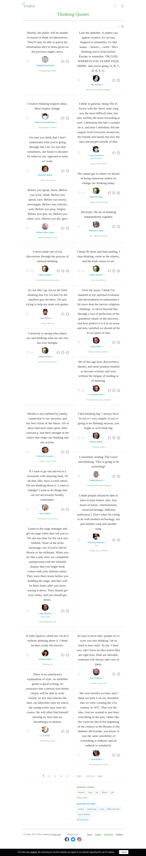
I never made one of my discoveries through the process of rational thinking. (47, 256)
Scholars (107, 400)
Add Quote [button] (108, 835)
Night (48, 71)
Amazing (53, 519)
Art (91, 236)
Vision (53, 462)
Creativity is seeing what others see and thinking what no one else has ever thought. (47, 338)
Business (47, 238)
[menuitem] (118, 27)
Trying (43, 324)
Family (104, 164)
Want (53, 180)
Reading (107, 486)
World (104, 793)
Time (99, 164)
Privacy (98, 835)
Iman (102, 809)
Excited (105, 765)
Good (42, 741)
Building (46, 622)
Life (111, 793)
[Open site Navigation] (122, 6)
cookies (33, 852)
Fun (51, 665)
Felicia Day (91, 809)
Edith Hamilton (113, 809)
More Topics (82, 798)
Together (96, 236)
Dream (98, 202)
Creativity (49, 362)
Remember (90, 90)
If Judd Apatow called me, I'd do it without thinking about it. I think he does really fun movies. (47, 640)
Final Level (56, 835)
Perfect (98, 352)
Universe (104, 352)
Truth (42, 180)
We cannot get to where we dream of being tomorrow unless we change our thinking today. (98, 178)
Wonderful (97, 765)
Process (39, 280)
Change (41, 128)
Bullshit (53, 622)
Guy (52, 324)
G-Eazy (81, 809)
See (55, 362)
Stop (98, 280)
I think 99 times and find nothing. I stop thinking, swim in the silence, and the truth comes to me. (98, 256)
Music (97, 551)
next (100, 776)
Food (47, 519)
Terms (89, 835)
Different (104, 551)
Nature (91, 352)
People (93, 164)
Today (92, 202)
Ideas (47, 128)
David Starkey (84, 815)
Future (47, 180)
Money (40, 238)
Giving (54, 238)
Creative (53, 128)
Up (97, 793)
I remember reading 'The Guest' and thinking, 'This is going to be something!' (98, 462)
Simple (102, 447)
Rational (46, 280)
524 (79, 776)
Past (91, 765)
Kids (104, 684)
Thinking (42, 71)
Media (53, 71)
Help (48, 324)
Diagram (107, 90)
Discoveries (54, 280)
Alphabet (99, 90)
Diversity (104, 236)
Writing (48, 741)
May (53, 741)
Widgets (119, 835)
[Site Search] (115, 6)
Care (40, 622)
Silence (103, 280)
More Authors (83, 820)
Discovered (98, 400)
